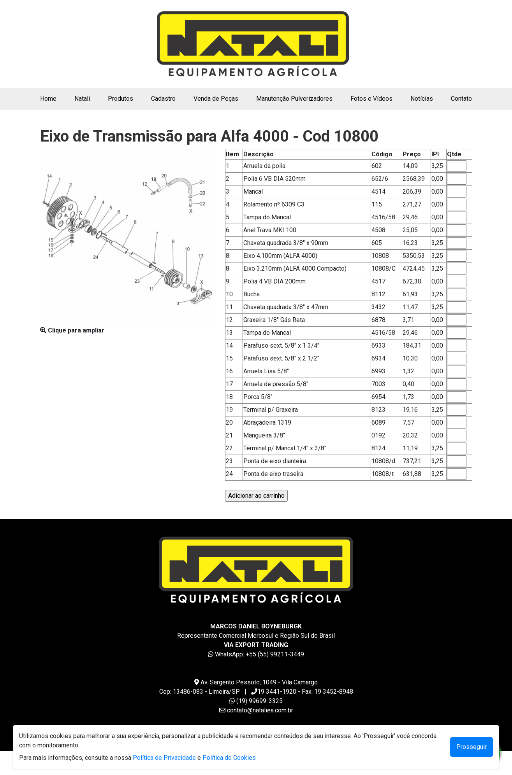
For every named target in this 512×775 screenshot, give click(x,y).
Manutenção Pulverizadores (294, 98)
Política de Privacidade (164, 757)
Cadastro (163, 98)
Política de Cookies (229, 757)
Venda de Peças (216, 98)
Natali (82, 98)
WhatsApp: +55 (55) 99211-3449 (259, 654)
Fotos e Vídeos (371, 98)
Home (50, 98)
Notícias (421, 98)
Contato (461, 98)
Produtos (120, 98)
